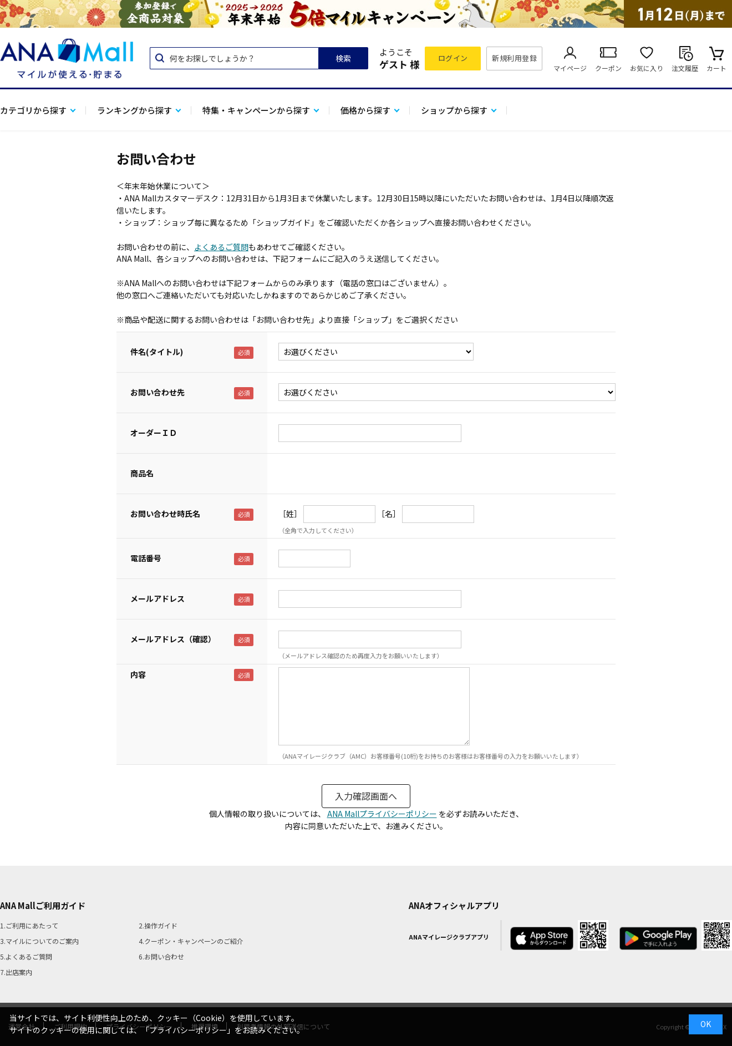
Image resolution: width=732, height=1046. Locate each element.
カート (716, 68)
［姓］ (290, 513)
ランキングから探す (134, 110)
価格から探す (365, 110)
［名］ (388, 513)
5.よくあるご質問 (26, 956)
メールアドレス (157, 598)
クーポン (608, 68)
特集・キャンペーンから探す (256, 110)
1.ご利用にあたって (29, 925)
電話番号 (145, 557)
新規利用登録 (514, 58)
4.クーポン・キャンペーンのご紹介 (191, 941)
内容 (138, 674)
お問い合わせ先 (157, 392)
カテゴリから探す (33, 110)
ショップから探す (454, 110)
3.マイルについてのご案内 (39, 941)
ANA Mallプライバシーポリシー (382, 813)
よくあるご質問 (221, 246)
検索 (343, 58)
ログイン (453, 58)
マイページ (570, 68)
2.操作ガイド (158, 925)
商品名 (142, 473)
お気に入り (646, 68)
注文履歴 (685, 68)
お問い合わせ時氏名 (165, 513)
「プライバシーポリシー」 (188, 1029)
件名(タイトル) (156, 351)
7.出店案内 (16, 972)
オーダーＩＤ (153, 432)
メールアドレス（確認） (173, 638)
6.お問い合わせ (161, 956)
